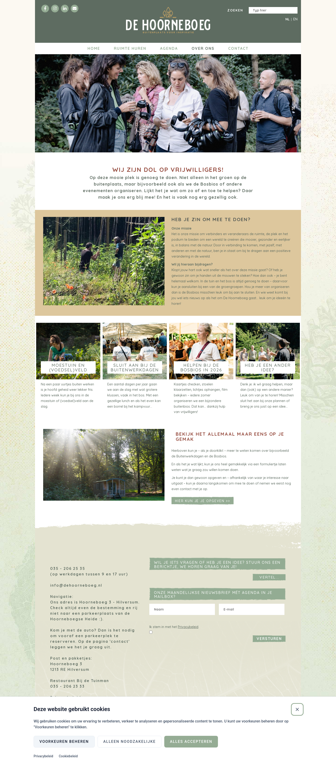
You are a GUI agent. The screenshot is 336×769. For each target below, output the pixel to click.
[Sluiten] (297, 709)
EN (295, 19)
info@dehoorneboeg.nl (76, 587)
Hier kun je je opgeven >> (202, 503)
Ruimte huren (130, 48)
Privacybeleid (188, 629)
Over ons (203, 48)
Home (94, 48)
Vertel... (269, 579)
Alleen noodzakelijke (129, 741)
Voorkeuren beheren (64, 741)
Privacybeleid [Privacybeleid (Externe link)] (43, 756)
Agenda (169, 48)
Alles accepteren (191, 741)
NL (287, 19)
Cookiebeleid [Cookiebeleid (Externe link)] (68, 756)
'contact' (120, 643)
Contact (238, 48)
